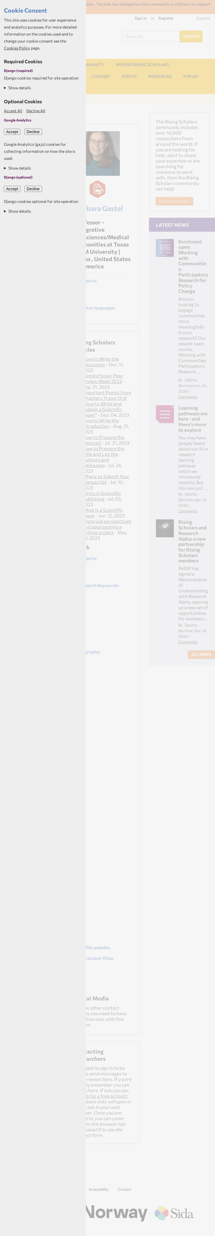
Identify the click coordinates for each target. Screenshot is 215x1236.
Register (166, 18)
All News (201, 654)
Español (203, 18)
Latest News (172, 225)
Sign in (141, 18)
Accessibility (99, 1189)
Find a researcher (174, 201)
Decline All (35, 110)
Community (91, 64)
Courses (101, 76)
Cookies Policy (17, 48)
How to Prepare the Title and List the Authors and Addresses (103, 456)
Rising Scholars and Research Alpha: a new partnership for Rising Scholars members (192, 541)
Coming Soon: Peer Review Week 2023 (102, 378)
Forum (190, 76)
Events (129, 76)
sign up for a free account (100, 1096)
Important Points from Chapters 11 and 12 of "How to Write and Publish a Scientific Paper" (106, 404)
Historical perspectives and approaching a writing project (106, 526)
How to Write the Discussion (100, 361)
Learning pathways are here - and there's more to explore (192, 419)
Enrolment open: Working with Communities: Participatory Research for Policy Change (193, 266)
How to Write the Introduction (100, 423)
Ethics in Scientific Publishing (101, 495)
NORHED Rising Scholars (142, 64)
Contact (124, 1189)
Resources (160, 76)
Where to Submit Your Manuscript (105, 479)
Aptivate (189, 1229)
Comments (187, 396)
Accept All (13, 110)
